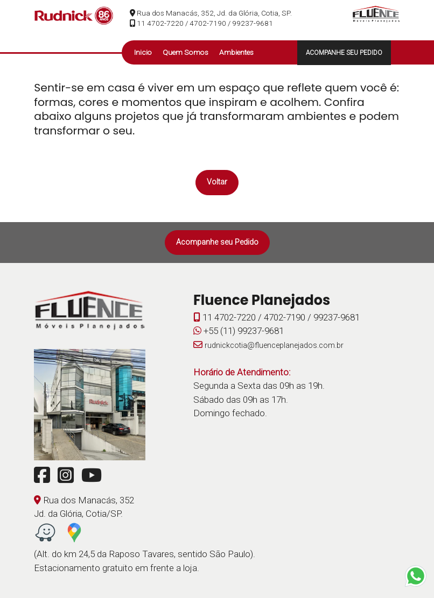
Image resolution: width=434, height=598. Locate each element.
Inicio (143, 52)
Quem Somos (185, 52)
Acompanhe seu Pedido (217, 242)
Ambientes (236, 52)
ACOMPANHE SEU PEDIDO (344, 52)
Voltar (217, 182)
